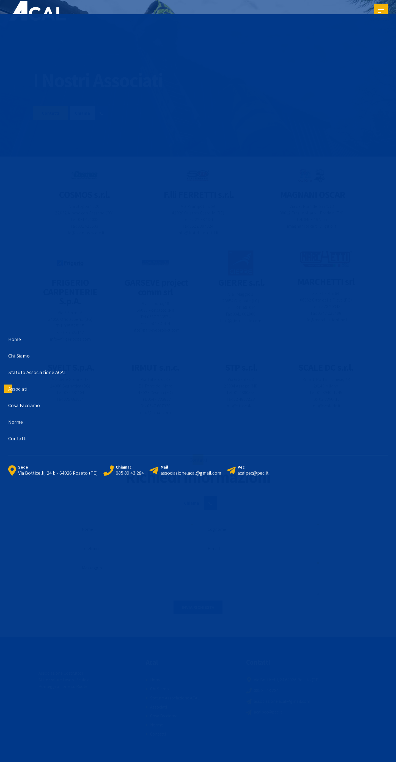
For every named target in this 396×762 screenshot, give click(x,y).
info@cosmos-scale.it (84, 233)
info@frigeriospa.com (70, 339)
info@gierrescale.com (240, 321)
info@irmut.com (155, 412)
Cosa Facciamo (164, 716)
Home (155, 680)
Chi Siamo (159, 689)
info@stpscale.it (241, 406)
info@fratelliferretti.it (198, 233)
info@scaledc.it (326, 406)
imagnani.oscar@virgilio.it (311, 226)
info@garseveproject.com (155, 330)
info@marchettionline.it (326, 320)
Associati (158, 707)
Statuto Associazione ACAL (175, 698)
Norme (156, 725)
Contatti (158, 734)
